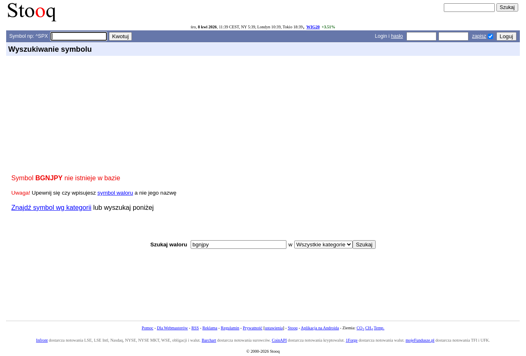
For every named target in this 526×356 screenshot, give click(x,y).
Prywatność (253, 328)
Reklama (209, 328)
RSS (195, 328)
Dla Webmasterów (172, 328)
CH (369, 328)
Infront (42, 340)
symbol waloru (115, 193)
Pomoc (147, 328)
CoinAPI (279, 340)
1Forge (352, 340)
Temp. (379, 328)
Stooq (293, 328)
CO (360, 328)
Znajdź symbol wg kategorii (52, 207)
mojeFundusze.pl (420, 340)
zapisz (479, 36)
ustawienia (274, 328)
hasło (397, 36)
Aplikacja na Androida (320, 328)
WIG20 (313, 27)
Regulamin (230, 328)
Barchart (209, 340)
